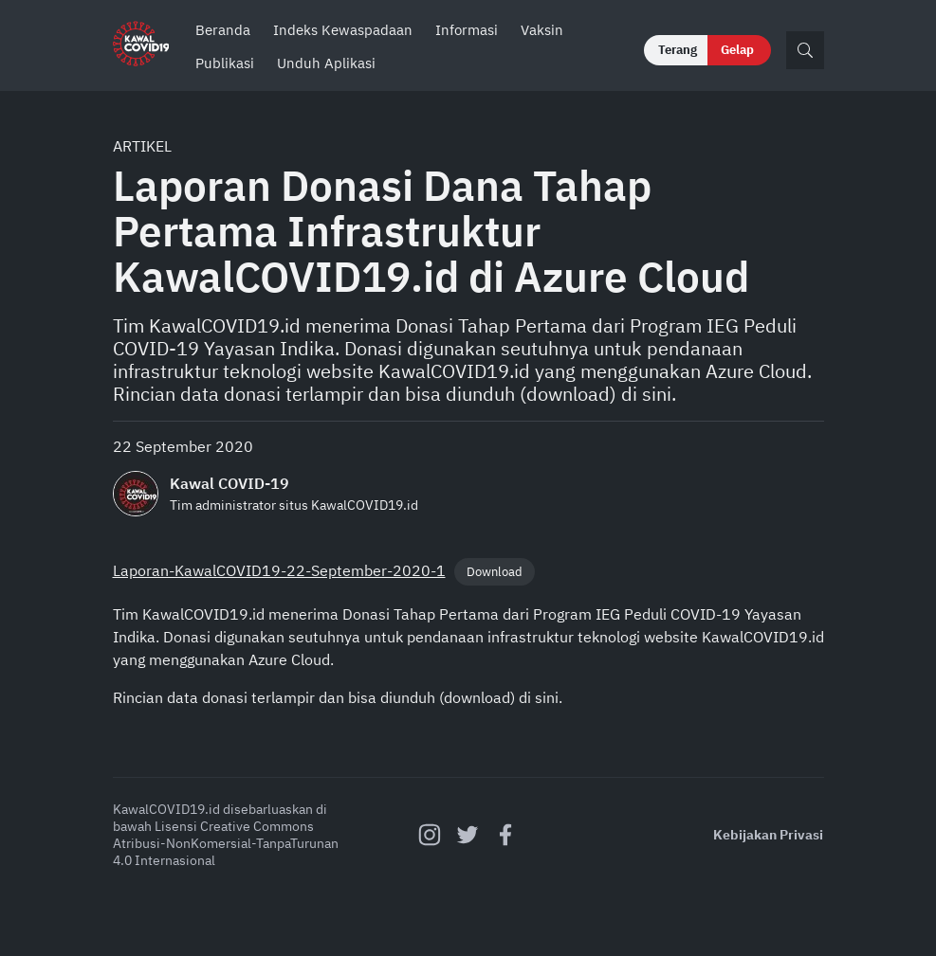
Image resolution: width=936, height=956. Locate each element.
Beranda (222, 30)
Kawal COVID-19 (229, 483)
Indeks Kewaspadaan (343, 30)
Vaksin (542, 30)
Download (495, 572)
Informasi (466, 30)
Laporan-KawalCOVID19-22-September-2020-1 (279, 570)
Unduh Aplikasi (326, 63)
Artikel (142, 145)
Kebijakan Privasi (768, 834)
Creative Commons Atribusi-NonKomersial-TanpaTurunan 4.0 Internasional (226, 843)
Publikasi (224, 63)
